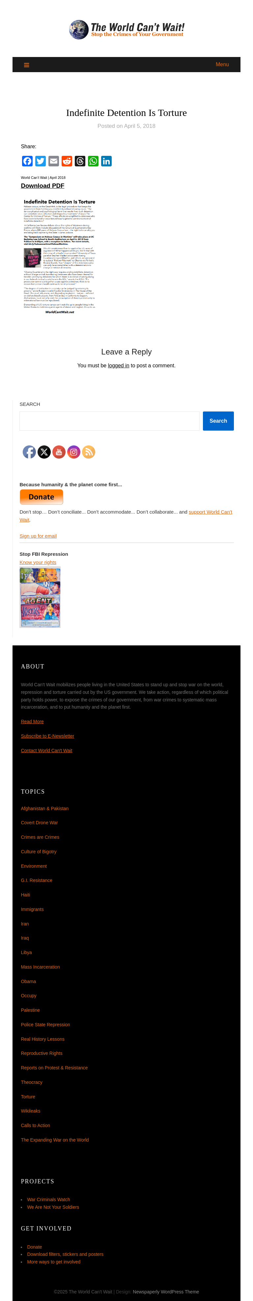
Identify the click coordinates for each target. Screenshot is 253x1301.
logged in (118, 365)
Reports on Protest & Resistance (54, 1067)
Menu (222, 64)
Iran (25, 923)
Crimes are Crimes (40, 837)
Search (29, 404)
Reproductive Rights (41, 1053)
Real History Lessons (42, 1039)
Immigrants (32, 909)
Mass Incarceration (40, 967)
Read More (32, 721)
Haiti (25, 894)
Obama (28, 981)
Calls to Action (35, 1125)
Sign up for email (38, 536)
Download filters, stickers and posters (65, 1254)
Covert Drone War (39, 822)
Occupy (28, 995)
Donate (34, 1247)
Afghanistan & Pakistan (45, 808)
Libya (26, 952)
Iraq (25, 938)
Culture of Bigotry (38, 851)
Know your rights (37, 562)
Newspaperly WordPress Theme (166, 1291)
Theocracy (31, 1082)
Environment (34, 866)
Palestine (30, 1010)
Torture (28, 1096)
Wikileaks (30, 1111)
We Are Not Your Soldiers (53, 1207)
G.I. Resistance (36, 880)
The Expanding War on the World (55, 1140)
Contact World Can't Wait (46, 750)
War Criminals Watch (48, 1199)
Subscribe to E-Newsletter (47, 736)
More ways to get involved (53, 1261)
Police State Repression (45, 1024)
